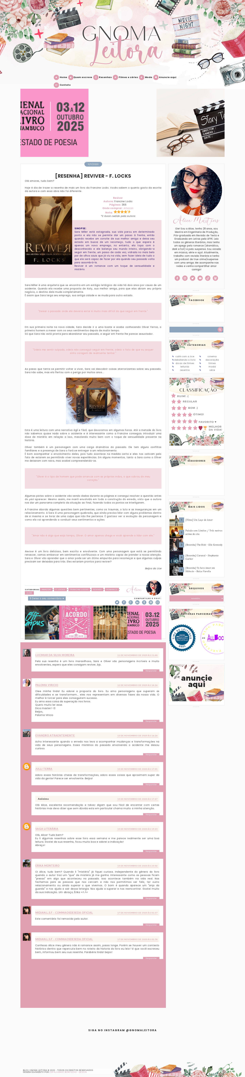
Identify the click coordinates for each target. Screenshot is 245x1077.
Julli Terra (43, 768)
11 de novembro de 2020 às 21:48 (137, 655)
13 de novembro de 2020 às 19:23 (137, 829)
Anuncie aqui (165, 77)
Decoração (212, 359)
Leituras (184, 366)
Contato (63, 85)
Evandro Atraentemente (55, 735)
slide (29, 593)
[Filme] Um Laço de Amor (199, 519)
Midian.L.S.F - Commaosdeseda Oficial (64, 912)
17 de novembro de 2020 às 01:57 (137, 912)
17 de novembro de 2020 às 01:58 (137, 939)
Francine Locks (79, 589)
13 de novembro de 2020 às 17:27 (137, 799)
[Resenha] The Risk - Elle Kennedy (204, 544)
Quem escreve (81, 77)
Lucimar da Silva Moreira (55, 654)
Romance (112, 589)
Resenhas (103, 77)
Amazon (129, 208)
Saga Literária (46, 828)
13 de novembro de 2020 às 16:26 (137, 735)
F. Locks (60, 589)
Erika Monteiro (47, 865)
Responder (151, 670)
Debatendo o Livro (184, 359)
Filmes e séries (126, 77)
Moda (146, 77)
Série (212, 370)
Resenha (185, 370)
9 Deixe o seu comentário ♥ (47, 598)
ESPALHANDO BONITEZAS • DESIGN (68, 1072)
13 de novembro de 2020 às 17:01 (137, 769)
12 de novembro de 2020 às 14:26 (137, 685)
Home (61, 77)
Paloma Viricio (46, 684)
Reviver (97, 589)
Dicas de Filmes (185, 363)
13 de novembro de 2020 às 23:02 (137, 865)
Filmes (212, 363)
